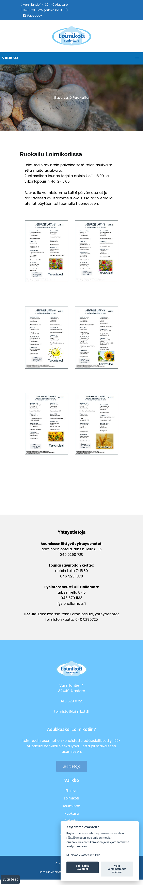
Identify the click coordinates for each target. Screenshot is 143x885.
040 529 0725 (71, 701)
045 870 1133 (71, 597)
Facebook (32, 15)
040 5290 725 (71, 554)
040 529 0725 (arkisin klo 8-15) (44, 10)
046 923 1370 (71, 576)
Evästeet (10, 879)
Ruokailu (81, 97)
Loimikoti (71, 798)
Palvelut (72, 820)
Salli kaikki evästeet (83, 867)
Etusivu (61, 97)
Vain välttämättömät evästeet (117, 869)
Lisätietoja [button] (72, 766)
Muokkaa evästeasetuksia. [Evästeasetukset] (83, 855)
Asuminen (71, 806)
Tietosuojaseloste (50, 872)
